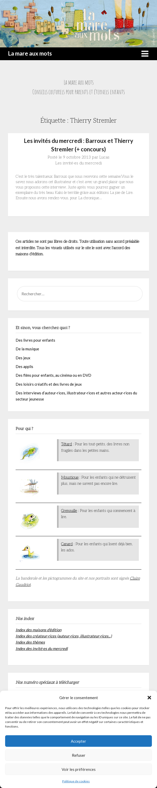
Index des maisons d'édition (38, 629)
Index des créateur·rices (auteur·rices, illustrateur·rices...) (64, 636)
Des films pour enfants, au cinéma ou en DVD (53, 375)
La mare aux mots (30, 53)
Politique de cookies (76, 781)
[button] (149, 697)
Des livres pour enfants (35, 340)
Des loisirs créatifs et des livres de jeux (49, 384)
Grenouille (69, 510)
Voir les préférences (79, 769)
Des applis (24, 366)
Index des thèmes (30, 642)
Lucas (104, 157)
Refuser (78, 755)
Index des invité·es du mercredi (42, 648)
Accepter (78, 741)
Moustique (69, 477)
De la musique (27, 348)
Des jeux (23, 357)
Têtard (66, 444)
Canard (67, 544)
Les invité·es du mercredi (78, 163)
